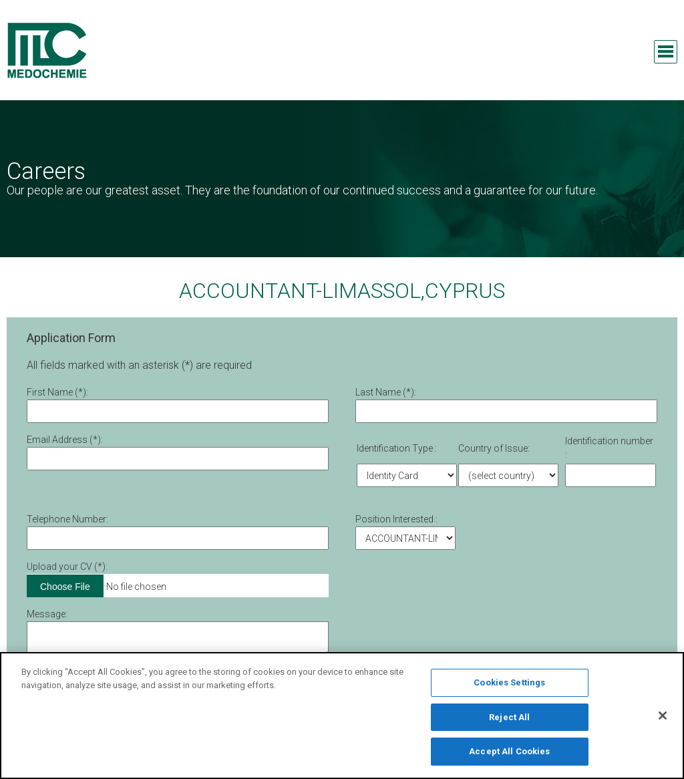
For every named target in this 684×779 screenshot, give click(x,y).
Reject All (509, 721)
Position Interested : (396, 519)
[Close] (662, 719)
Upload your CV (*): (67, 566)
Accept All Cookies (509, 756)
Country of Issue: (494, 448)
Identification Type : (397, 448)
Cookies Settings (509, 686)
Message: (47, 614)
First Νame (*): (57, 392)
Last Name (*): (385, 392)
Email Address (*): (65, 439)
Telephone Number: (67, 519)
